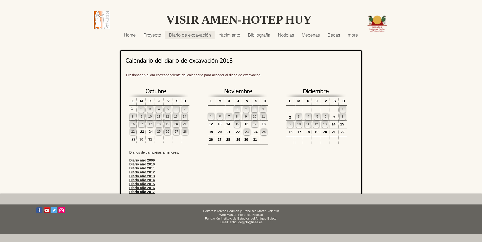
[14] (184, 116)
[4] (159, 109)
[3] (150, 109)
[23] (247, 132)
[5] (168, 109)
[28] (185, 131)
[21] (185, 124)
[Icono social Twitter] (54, 210)
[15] (133, 124)
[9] (141, 116)
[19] (167, 124)
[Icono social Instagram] (61, 210)
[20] (176, 124)
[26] (167, 131)
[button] (185, 101)
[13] (176, 116)
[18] (159, 124)
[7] (185, 109)
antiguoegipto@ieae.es (246, 222)
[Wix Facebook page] (39, 210)
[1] (237, 109)
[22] (133, 131)
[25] (159, 131)
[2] (141, 109)
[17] (150, 124)
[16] (142, 124)
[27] (176, 131)
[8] (133, 116)
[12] (167, 116)
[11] (159, 116)
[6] (176, 109)
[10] (150, 116)
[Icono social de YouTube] (47, 210)
